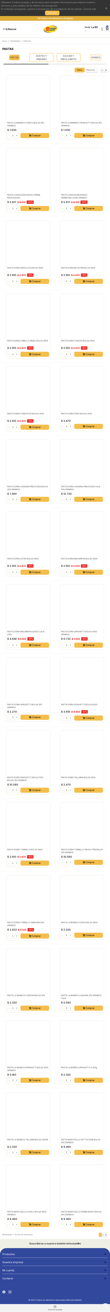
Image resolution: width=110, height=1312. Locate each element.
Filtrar (79, 70)
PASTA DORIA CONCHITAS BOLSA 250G (25, 413)
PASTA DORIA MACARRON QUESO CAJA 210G (25, 633)
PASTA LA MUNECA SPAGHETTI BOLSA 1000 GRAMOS (27, 1069)
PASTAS (14, 57)
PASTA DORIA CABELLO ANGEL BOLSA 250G (27, 341)
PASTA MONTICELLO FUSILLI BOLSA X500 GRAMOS (26, 1213)
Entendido (52, 13)
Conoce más (89, 9)
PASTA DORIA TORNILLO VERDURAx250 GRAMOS (25, 923)
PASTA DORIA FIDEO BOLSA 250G (76, 413)
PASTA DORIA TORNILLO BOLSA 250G (24, 849)
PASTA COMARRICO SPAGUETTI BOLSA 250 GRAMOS (81, 124)
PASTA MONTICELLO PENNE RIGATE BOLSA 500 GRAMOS (81, 1213)
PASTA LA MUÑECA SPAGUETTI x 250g (79, 1067)
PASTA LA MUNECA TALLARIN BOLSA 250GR (27, 1139)
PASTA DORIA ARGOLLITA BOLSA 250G (25, 268)
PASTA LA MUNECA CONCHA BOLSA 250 (26, 995)
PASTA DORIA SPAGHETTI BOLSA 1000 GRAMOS (79, 633)
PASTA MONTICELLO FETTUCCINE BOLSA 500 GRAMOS (80, 1141)
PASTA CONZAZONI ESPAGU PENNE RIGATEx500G (23, 196)
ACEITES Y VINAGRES (41, 58)
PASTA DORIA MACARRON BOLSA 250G (79, 558)
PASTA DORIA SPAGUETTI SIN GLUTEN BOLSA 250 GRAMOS (25, 778)
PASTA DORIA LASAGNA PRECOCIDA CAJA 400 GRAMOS (80, 488)
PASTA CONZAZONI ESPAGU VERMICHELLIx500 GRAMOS (74, 196)
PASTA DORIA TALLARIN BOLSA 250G (78, 777)
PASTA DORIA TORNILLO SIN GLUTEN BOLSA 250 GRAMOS (82, 851)
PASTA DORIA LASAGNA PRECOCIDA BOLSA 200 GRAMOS (27, 488)
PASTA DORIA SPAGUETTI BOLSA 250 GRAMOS (24, 706)
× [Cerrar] (106, 8)
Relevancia (92, 70)
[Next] (106, 70)
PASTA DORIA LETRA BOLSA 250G (23, 558)
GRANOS (95, 57)
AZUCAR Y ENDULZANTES (68, 58)
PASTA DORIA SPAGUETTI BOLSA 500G (79, 704)
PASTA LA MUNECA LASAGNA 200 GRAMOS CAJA (81, 996)
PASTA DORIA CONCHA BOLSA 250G (78, 341)
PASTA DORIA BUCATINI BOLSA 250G (78, 268)
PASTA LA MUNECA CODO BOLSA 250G (79, 922)
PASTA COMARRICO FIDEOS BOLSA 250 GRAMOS (25, 124)
